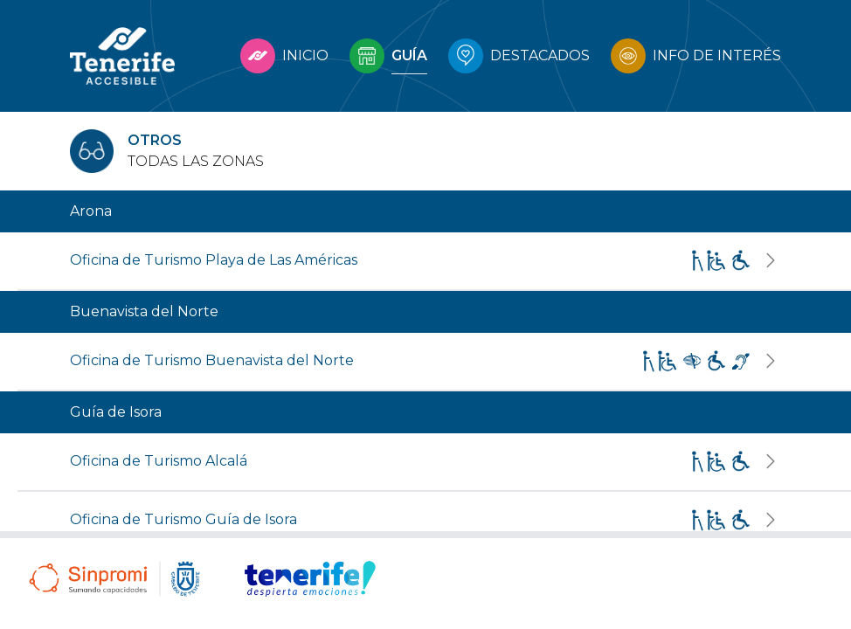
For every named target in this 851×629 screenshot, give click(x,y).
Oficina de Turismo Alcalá (158, 461)
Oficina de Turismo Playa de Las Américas (213, 260)
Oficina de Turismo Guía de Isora (183, 519)
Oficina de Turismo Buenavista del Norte (212, 360)
